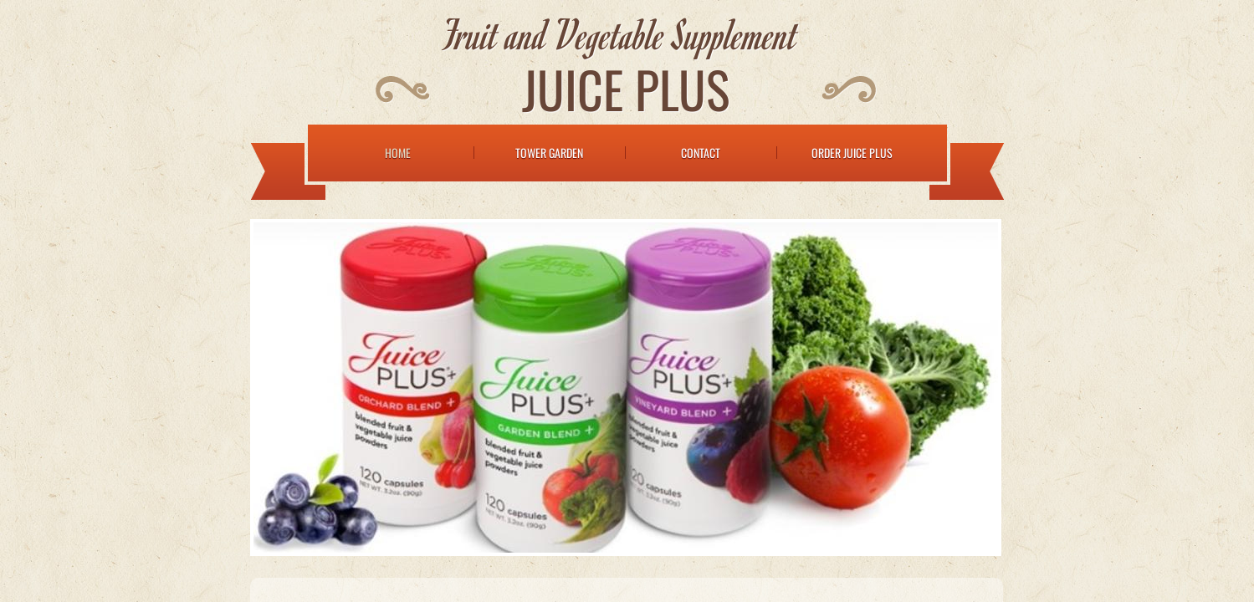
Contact (700, 152)
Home (398, 152)
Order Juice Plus (852, 152)
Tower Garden (549, 152)
